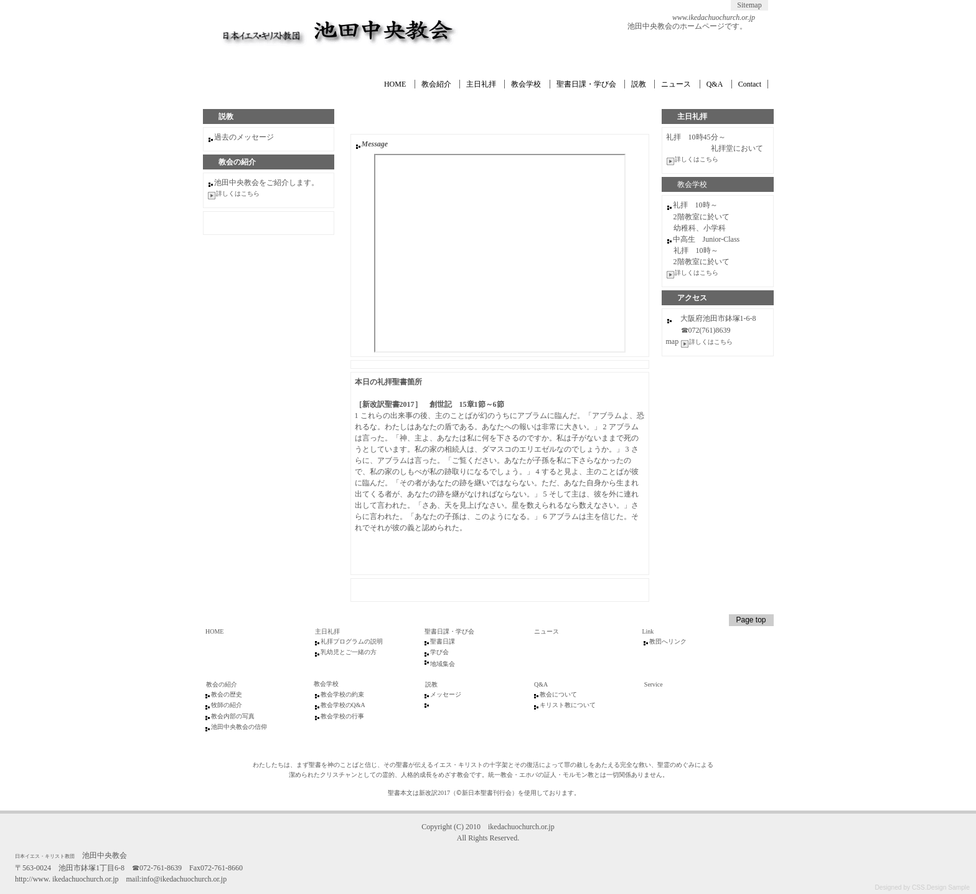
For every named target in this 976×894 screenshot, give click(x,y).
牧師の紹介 (226, 704)
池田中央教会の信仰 (239, 726)
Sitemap (749, 5)
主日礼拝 (481, 84)
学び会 (439, 652)
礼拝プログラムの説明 (352, 641)
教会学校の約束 (342, 694)
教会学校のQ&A (343, 704)
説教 (638, 84)
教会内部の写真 (233, 716)
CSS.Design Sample (941, 887)
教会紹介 (436, 84)
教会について (558, 694)
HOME (395, 84)
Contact (749, 84)
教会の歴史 (226, 694)
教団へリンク (668, 641)
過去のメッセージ (244, 137)
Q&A (714, 84)
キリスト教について (568, 704)
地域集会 (442, 663)
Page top (751, 620)
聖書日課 (442, 641)
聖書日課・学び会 (586, 84)
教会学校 (526, 84)
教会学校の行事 (342, 716)
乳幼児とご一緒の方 (349, 652)
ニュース (676, 84)
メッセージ (445, 694)
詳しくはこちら (696, 159)
